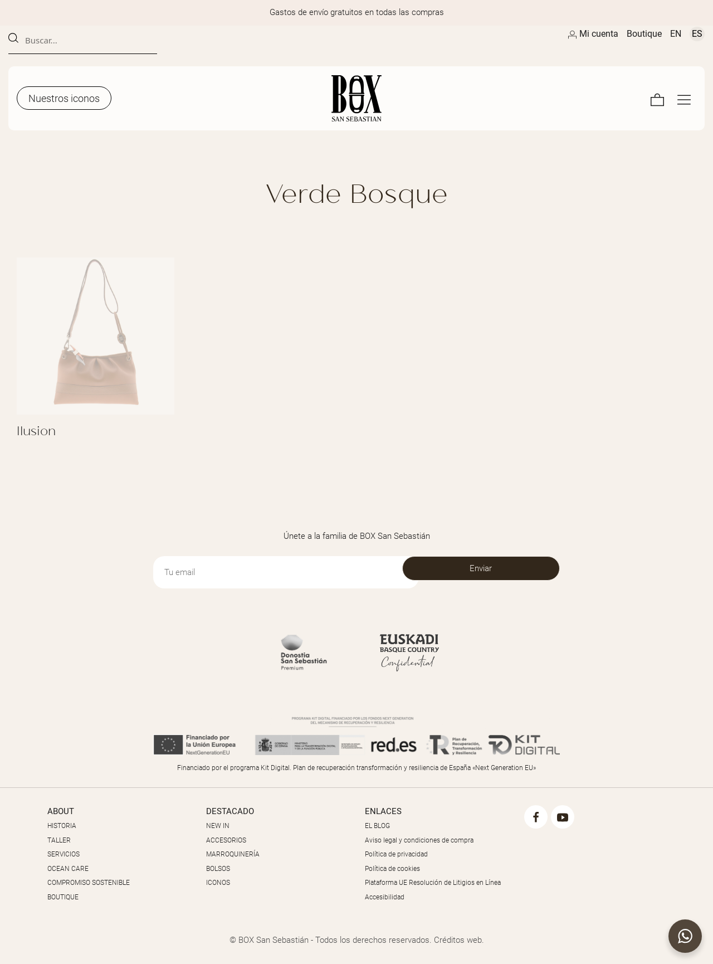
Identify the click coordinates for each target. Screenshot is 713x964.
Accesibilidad (384, 897)
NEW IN (217, 826)
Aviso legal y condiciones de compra (419, 840)
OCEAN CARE (68, 869)
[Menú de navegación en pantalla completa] (684, 98)
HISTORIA (61, 826)
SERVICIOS (63, 854)
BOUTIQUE (63, 897)
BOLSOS (218, 869)
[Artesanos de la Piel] (356, 98)
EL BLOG (377, 826)
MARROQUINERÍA (233, 854)
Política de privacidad (396, 854)
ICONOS (218, 883)
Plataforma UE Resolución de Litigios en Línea (433, 883)
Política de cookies (392, 869)
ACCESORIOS (226, 840)
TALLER (59, 840)
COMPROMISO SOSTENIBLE (88, 883)
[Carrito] (657, 98)
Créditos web (458, 940)
